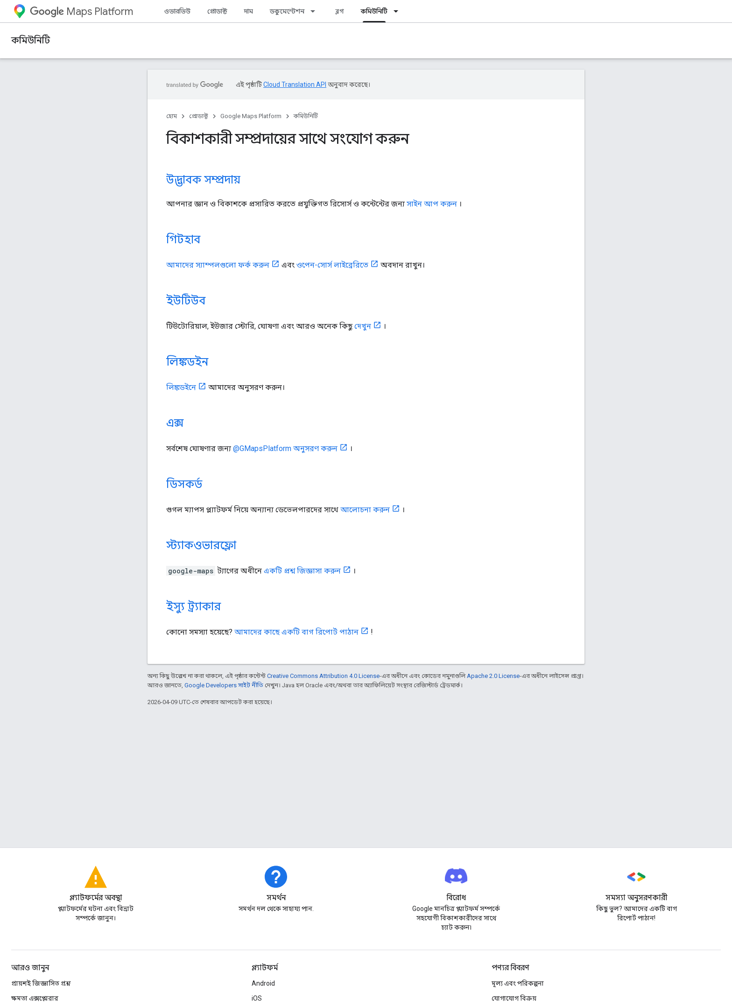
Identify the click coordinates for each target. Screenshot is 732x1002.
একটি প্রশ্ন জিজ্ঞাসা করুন (302, 570)
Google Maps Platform (251, 116)
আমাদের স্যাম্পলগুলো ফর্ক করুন (217, 265)
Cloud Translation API (294, 84)
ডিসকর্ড (184, 484)
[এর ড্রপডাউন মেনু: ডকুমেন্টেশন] (315, 11)
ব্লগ (339, 11)
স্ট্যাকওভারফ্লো (201, 545)
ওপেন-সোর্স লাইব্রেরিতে (332, 265)
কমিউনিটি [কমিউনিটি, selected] (374, 11)
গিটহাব (183, 240)
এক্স (174, 423)
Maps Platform (81, 11)
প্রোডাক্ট (217, 11)
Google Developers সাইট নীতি (223, 685)
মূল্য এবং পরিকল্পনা (518, 983)
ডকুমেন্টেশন (287, 11)
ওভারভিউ (177, 11)
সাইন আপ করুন (432, 203)
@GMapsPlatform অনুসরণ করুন (285, 448)
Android (263, 983)
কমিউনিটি (30, 40)
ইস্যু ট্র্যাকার (193, 607)
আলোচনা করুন (365, 509)
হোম (171, 116)
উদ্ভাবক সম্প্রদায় (203, 180)
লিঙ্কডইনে (181, 387)
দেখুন (362, 326)
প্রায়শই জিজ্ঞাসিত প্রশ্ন (40, 983)
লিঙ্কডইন (187, 362)
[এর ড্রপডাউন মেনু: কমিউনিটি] (398, 11)
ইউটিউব (185, 301)
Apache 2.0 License (493, 675)
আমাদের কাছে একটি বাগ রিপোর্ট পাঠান (296, 632)
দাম (248, 11)
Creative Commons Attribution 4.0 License (323, 675)
